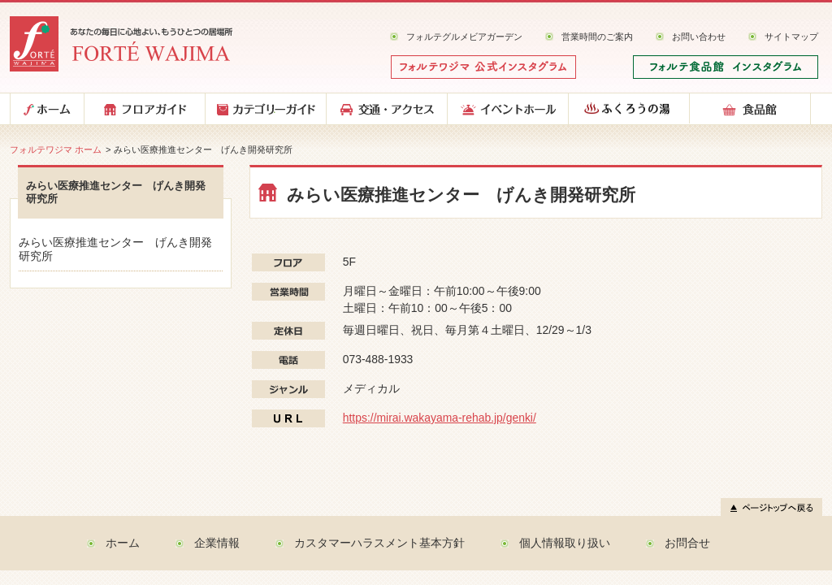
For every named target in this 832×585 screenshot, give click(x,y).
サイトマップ (791, 36)
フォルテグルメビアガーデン (464, 36)
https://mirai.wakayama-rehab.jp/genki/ (439, 417)
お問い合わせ (699, 36)
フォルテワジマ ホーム (56, 149)
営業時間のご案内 (597, 36)
